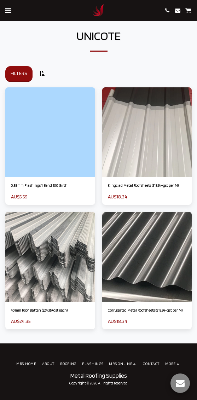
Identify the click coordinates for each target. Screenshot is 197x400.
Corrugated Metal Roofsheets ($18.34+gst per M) (145, 310)
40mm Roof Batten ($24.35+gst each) (39, 310)
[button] (8, 10)
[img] (50, 132)
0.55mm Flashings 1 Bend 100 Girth (39, 185)
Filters (19, 73)
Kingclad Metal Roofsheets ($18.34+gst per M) (143, 185)
